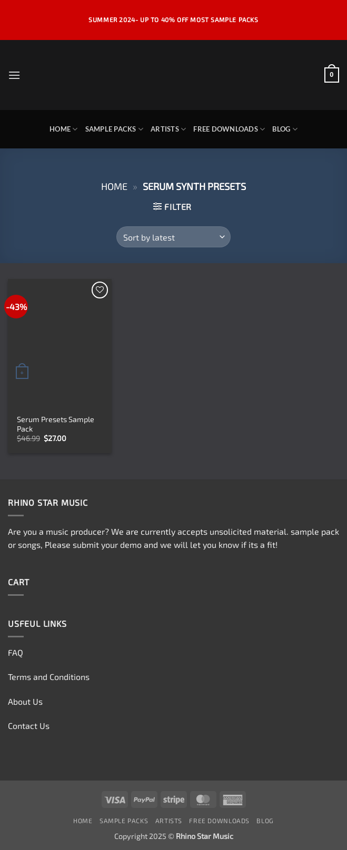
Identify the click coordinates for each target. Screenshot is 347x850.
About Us (25, 701)
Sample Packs (114, 129)
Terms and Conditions (49, 677)
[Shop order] (173, 236)
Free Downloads (229, 129)
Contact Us (28, 726)
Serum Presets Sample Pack (55, 424)
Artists (168, 129)
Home (63, 129)
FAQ (15, 652)
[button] (14, 75)
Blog (284, 129)
